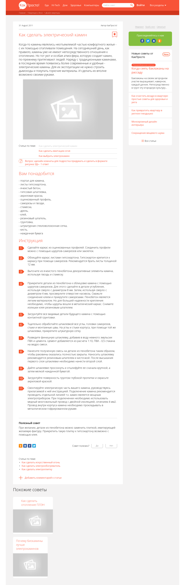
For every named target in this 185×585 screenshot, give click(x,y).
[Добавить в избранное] (114, 34)
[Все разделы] (158, 5)
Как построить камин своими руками (30, 503)
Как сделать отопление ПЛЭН (101, 503)
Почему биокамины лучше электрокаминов (29, 545)
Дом (65, 5)
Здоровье (75, 5)
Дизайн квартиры (53, 13)
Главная (22, 13)
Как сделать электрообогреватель (41, 465)
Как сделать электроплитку (37, 469)
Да (97, 445)
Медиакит (139, 26)
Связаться (161, 26)
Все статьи (150, 140)
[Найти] (131, 5)
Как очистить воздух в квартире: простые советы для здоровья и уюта (150, 99)
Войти (141, 5)
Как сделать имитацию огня (54, 150)
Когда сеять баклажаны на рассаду (150, 70)
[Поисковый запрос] (118, 5)
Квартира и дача (35, 13)
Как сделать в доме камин (66, 503)
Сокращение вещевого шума (148, 133)
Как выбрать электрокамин (54, 156)
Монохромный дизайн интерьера (144, 123)
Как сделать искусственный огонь (41, 462)
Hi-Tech (56, 5)
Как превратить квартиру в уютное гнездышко (147, 112)
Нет (111, 445)
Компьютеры (91, 5)
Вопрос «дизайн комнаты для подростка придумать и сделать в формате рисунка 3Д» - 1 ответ (66, 162)
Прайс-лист (150, 26)
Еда (47, 5)
